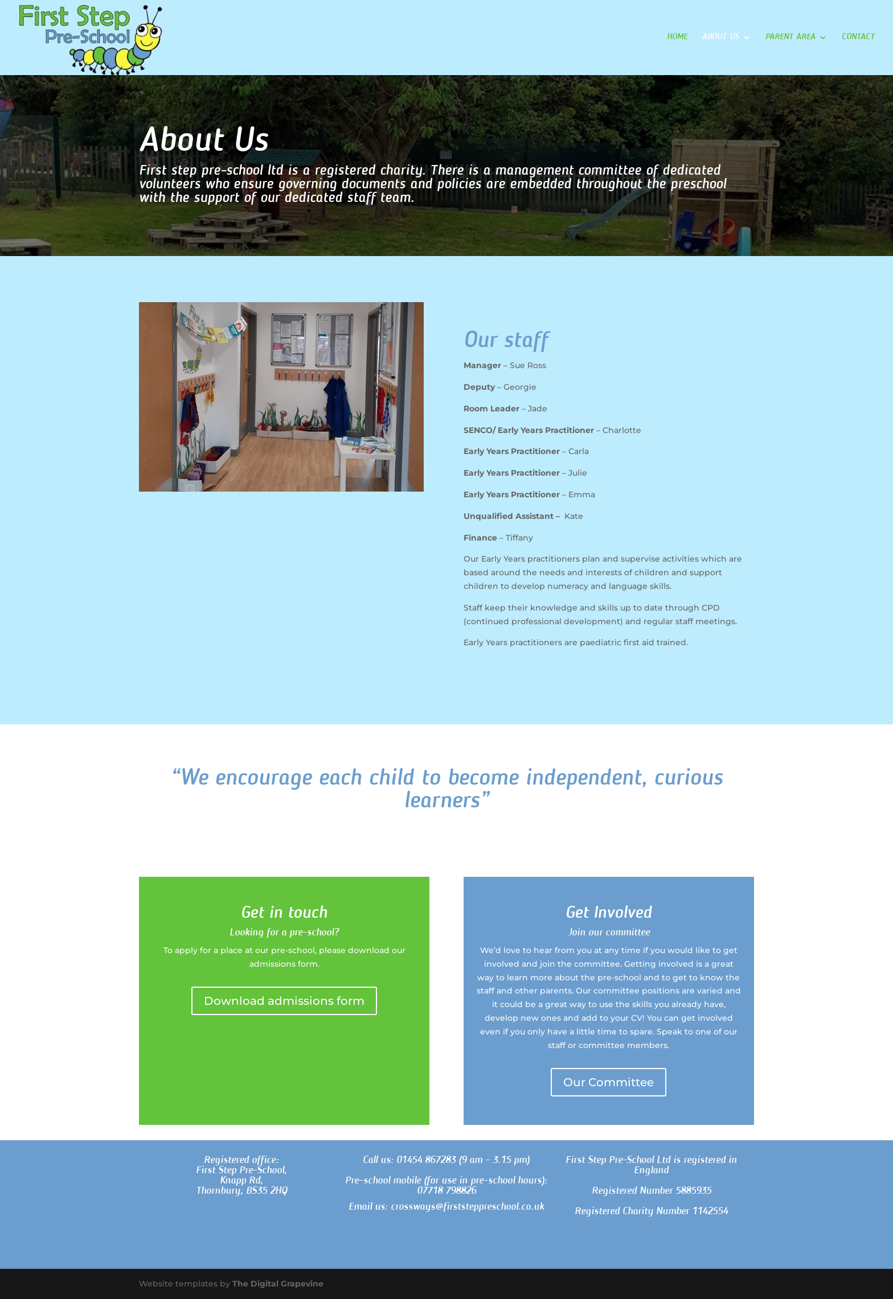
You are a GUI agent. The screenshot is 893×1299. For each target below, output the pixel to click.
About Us (720, 38)
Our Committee (608, 1082)
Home (677, 38)
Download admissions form (284, 1001)
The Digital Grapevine (277, 1284)
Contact (858, 38)
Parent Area (790, 38)
